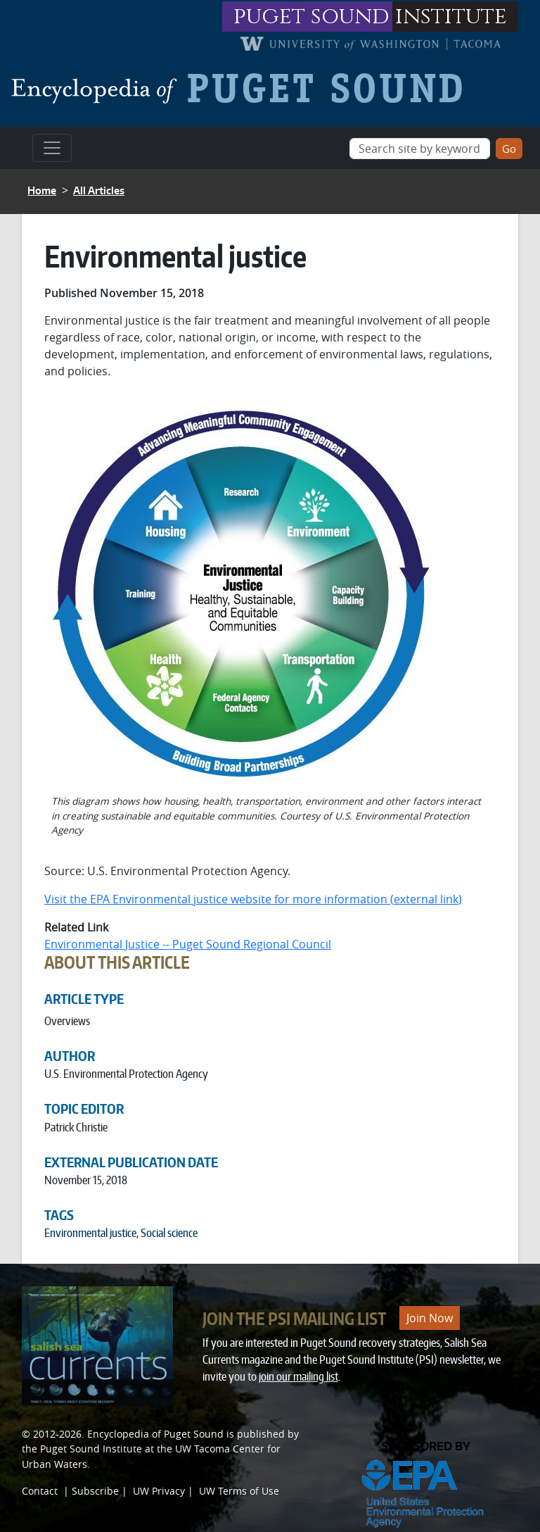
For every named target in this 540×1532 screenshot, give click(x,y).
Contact (40, 1491)
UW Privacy (159, 1491)
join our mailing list (298, 1376)
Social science (169, 1233)
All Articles (98, 190)
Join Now (429, 1318)
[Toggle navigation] (52, 148)
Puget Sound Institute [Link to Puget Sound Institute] (91, 1448)
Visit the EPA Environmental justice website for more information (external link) (253, 899)
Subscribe (95, 1491)
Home (41, 190)
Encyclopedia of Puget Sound (155, 1433)
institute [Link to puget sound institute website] (451, 16)
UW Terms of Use (239, 1491)
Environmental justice (90, 1233)
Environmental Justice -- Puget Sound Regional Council (187, 944)
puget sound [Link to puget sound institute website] (311, 16)
